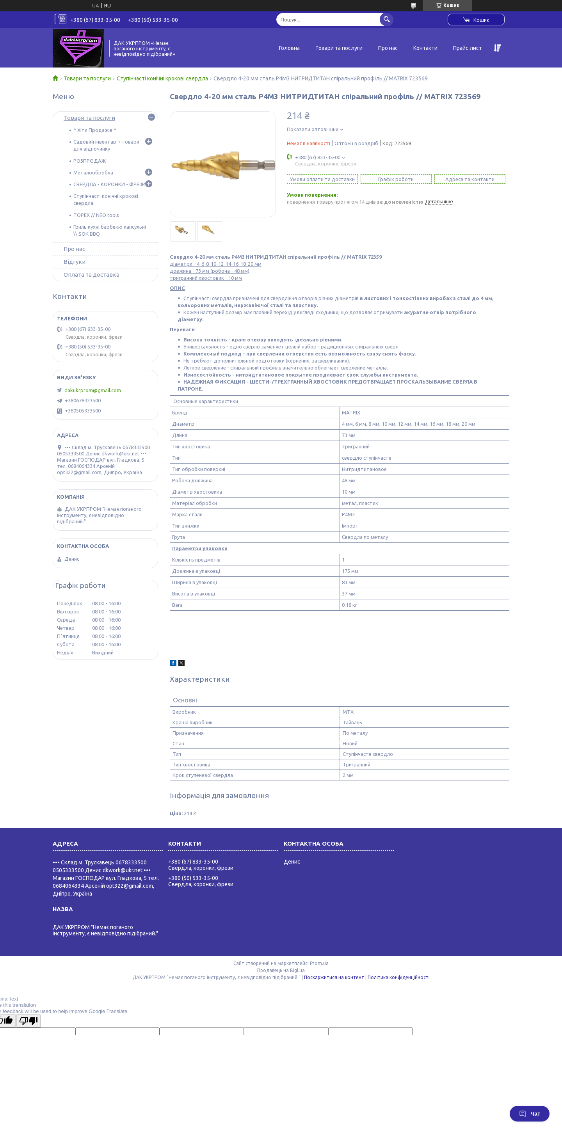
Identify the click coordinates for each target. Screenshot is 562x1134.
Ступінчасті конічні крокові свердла (162, 78)
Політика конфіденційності (399, 977)
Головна (289, 48)
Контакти (425, 48)
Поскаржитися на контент (334, 977)
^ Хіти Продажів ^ (94, 130)
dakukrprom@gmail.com (92, 390)
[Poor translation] (28, 1021)
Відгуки (74, 261)
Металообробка (93, 172)
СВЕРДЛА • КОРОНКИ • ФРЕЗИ (109, 184)
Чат (529, 1113)
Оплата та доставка (91, 274)
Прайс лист (467, 48)
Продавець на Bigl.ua (281, 970)
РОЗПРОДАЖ (89, 161)
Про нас (388, 48)
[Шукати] (386, 19)
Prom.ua (319, 963)
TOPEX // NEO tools (96, 215)
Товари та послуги (339, 48)
